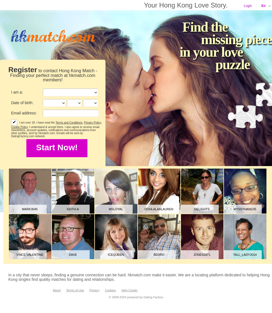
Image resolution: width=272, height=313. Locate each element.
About (57, 290)
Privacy (94, 290)
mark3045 (29, 209)
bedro (158, 254)
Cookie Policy (19, 127)
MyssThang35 (245, 209)
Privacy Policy (92, 122)
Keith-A (73, 209)
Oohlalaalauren (159, 209)
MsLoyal (116, 209)
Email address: (24, 113)
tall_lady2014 (245, 254)
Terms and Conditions (69, 122)
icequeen (116, 254)
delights (202, 209)
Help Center (129, 290)
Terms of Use (75, 290)
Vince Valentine (29, 254)
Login (248, 6)
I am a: (17, 92)
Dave (73, 254)
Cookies (110, 290)
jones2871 (201, 254)
